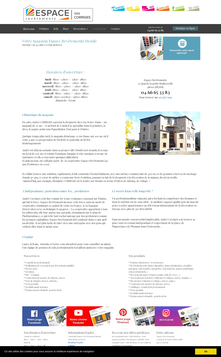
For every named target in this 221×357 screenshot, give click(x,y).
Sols (56, 28)
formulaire (128, 345)
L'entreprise (99, 28)
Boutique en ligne (185, 28)
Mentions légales (75, 342)
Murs (66, 28)
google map (165, 97)
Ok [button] (205, 351)
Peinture (44, 28)
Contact (115, 28)
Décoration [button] (80, 28)
